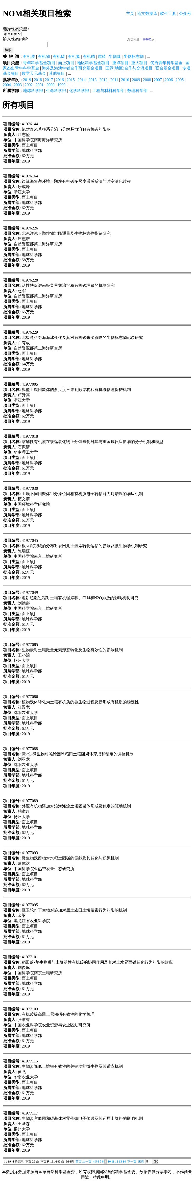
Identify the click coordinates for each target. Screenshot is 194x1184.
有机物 (44, 56)
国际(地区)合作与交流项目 (129, 68)
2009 (136, 80)
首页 (79, 1161)
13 (120, 1161)
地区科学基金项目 (93, 63)
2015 (71, 80)
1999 (61, 85)
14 (124, 1161)
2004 (7, 85)
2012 (103, 80)
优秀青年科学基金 (166, 63)
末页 (141, 1161)
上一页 (86, 1161)
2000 (50, 85)
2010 (125, 80)
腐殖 (102, 56)
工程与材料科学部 (108, 90)
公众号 (185, 13)
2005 (180, 80)
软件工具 (168, 13)
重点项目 (120, 63)
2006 (169, 80)
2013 (92, 80)
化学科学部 (79, 90)
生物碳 (115, 56)
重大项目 (139, 63)
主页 (130, 13)
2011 (114, 80)
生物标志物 (134, 56)
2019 (27, 80)
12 (116, 1161)
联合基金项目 (167, 68)
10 (109, 1161)
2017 (49, 80)
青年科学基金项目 (39, 63)
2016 (60, 80)
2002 (29, 85)
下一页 (131, 1161)
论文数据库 (147, 13)
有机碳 (59, 56)
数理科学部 (137, 90)
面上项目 (66, 63)
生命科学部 (56, 90)
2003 (18, 85)
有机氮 (74, 56)
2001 (40, 85)
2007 (158, 80)
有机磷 (89, 56)
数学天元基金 (34, 73)
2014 (82, 80)
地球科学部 (33, 90)
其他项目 (57, 73)
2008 (147, 80)
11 (112, 1161)
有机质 (29, 56)
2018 (38, 80)
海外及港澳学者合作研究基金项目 (72, 68)
